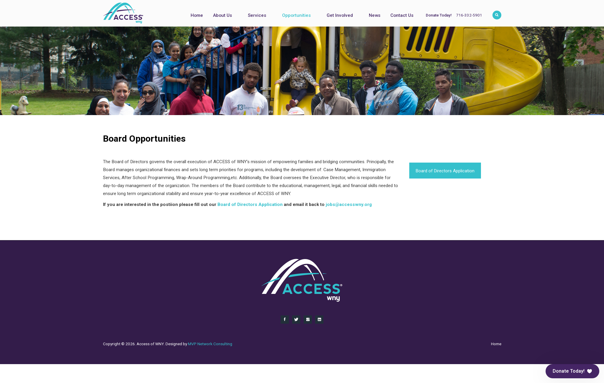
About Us (222, 15)
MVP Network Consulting (210, 343)
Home (197, 15)
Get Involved (340, 15)
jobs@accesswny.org (349, 204)
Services (257, 15)
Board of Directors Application (445, 171)
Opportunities (296, 15)
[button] (572, 371)
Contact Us (401, 15)
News (374, 15)
